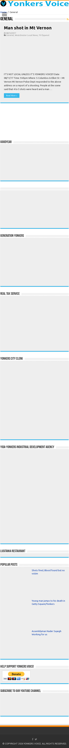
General (10, 35)
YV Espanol (44, 35)
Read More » (11, 95)
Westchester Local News (26, 35)
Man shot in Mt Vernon (28, 27)
